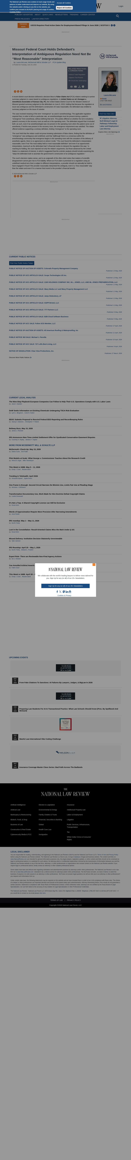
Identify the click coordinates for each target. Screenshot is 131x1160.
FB (57, 592)
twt (60, 591)
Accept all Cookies (64, 3)
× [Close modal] (93, 565)
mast (63, 592)
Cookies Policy (15, 12)
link (67, 592)
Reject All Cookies (64, 8)
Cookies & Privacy (64, 595)
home (70, 592)
